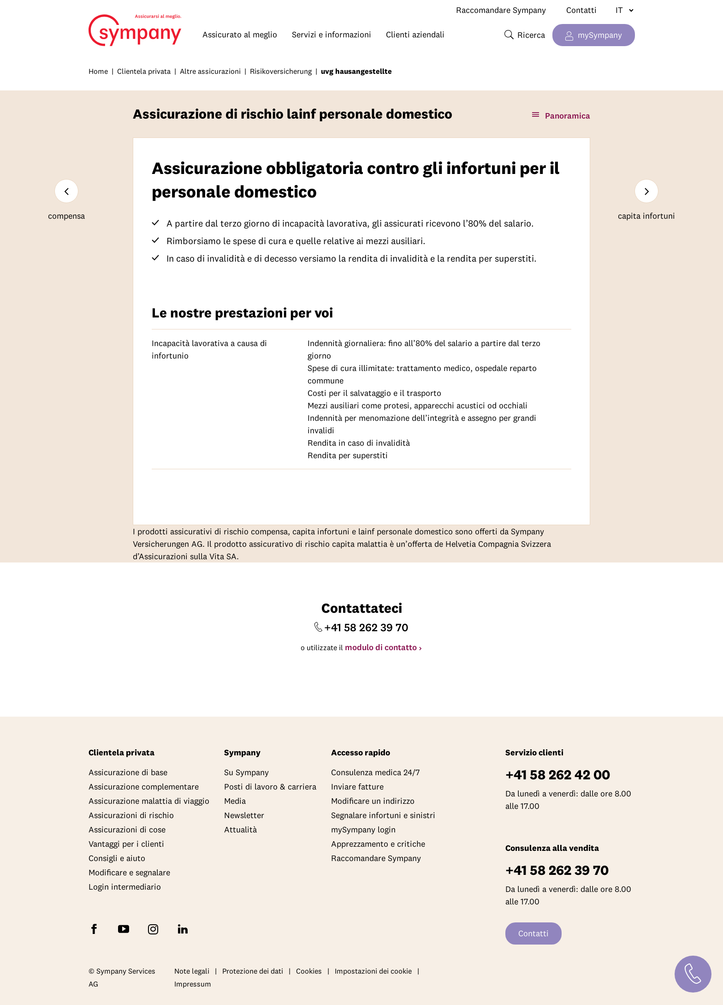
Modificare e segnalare (129, 872)
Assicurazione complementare (144, 786)
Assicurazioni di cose (127, 829)
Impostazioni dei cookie (373, 970)
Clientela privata (144, 71)
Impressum (192, 983)
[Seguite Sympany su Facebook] (96, 928)
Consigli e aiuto (117, 858)
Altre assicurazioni (210, 71)
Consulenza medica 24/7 (375, 772)
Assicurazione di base (128, 772)
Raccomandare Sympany (501, 10)
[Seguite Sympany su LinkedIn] (184, 928)
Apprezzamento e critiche (378, 843)
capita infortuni (646, 215)
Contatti (581, 10)
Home (93, 26)
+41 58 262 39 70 (366, 627)
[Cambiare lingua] (621, 10)
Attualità (240, 829)
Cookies (309, 970)
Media (235, 801)
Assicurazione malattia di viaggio (149, 801)
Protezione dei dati (252, 970)
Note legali (191, 970)
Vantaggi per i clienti (126, 843)
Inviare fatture (357, 786)
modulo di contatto (381, 647)
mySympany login (363, 829)
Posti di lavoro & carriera (270, 786)
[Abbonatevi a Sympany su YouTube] (125, 928)
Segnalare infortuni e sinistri (383, 815)
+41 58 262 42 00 (557, 774)
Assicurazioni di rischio (131, 815)
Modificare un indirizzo (373, 801)
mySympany (600, 35)
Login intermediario (125, 886)
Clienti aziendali (415, 34)
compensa (66, 215)
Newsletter (244, 815)
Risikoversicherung (281, 71)
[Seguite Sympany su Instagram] (155, 928)
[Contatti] (693, 974)
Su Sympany (246, 772)
